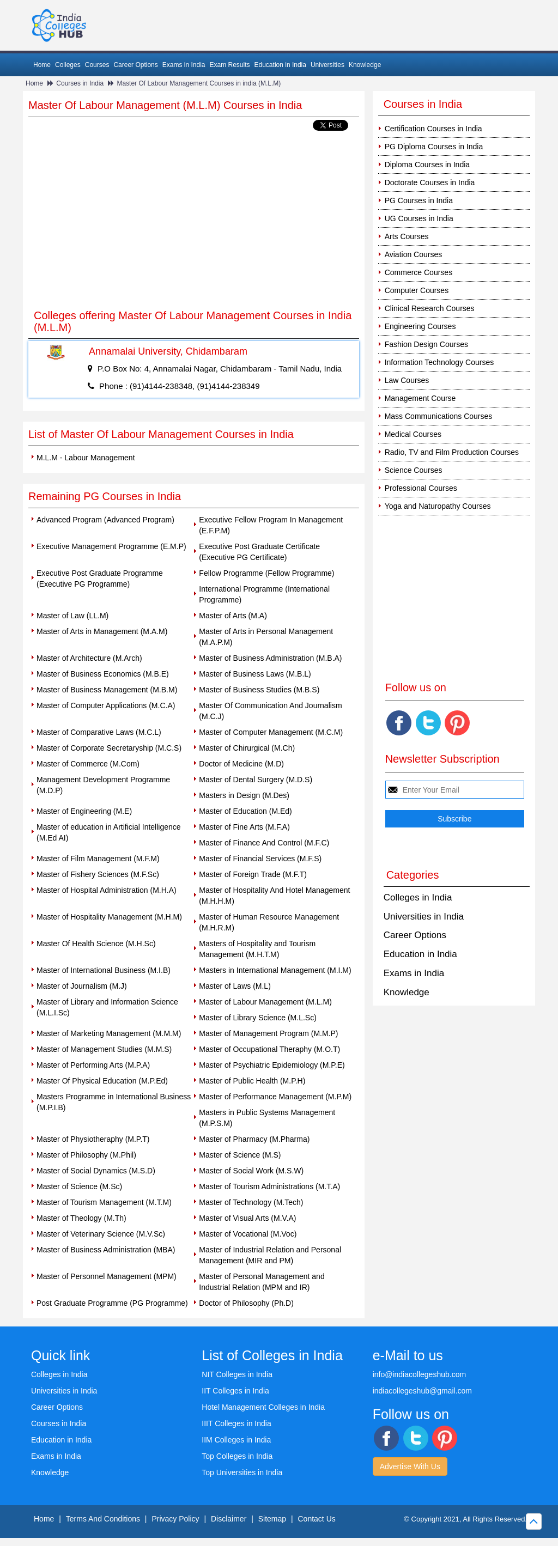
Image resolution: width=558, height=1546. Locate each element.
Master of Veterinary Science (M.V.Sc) (101, 1234)
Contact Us (317, 1518)
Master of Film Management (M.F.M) (98, 858)
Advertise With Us (410, 1466)
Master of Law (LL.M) (72, 615)
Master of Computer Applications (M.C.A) (106, 705)
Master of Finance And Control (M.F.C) (264, 842)
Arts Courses (407, 236)
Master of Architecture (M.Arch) (89, 658)
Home (42, 65)
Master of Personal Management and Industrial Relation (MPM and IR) (261, 1282)
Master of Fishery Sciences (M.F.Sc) (98, 874)
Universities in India (424, 916)
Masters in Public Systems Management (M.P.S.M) (267, 1118)
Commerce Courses (418, 272)
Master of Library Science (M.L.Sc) (258, 1017)
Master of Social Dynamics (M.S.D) (96, 1170)
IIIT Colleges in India (236, 1423)
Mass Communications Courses (439, 416)
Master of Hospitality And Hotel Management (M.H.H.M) (274, 895)
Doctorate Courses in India (430, 182)
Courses (97, 65)
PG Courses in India (419, 200)
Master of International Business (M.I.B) (104, 970)
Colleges (68, 65)
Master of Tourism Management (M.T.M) (104, 1202)
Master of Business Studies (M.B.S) (259, 689)
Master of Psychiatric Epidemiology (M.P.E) (271, 1065)
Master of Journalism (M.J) (82, 986)
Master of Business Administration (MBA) (106, 1249)
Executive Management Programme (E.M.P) (111, 546)
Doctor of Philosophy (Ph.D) (246, 1303)
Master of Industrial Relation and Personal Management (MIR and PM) (270, 1255)
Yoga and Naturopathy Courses (438, 506)
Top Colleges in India (237, 1456)
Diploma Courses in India (427, 164)
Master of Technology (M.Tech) (251, 1202)
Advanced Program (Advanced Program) (105, 519)
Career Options (135, 65)
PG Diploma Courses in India (434, 146)
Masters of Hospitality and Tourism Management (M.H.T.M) (257, 949)
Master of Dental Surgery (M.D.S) (255, 779)
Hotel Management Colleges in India (263, 1407)
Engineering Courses (420, 326)
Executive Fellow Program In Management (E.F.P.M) (271, 525)
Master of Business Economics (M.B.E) (103, 673)
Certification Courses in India (433, 128)
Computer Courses (417, 290)
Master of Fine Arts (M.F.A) (244, 827)
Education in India (280, 65)
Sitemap (272, 1518)
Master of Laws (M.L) (234, 986)
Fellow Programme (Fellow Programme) (266, 573)
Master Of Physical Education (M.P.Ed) (102, 1080)
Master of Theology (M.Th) (81, 1218)
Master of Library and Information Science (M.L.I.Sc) (107, 1007)
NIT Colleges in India (237, 1374)
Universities (327, 65)
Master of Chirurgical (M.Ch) (247, 748)
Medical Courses (413, 434)
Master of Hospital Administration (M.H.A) (107, 890)
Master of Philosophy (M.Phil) (86, 1155)
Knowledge (365, 65)
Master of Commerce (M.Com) (88, 763)
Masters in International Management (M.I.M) (275, 970)
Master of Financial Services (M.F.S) (260, 858)
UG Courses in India (419, 218)
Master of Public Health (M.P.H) (252, 1080)
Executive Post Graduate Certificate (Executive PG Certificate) (259, 552)
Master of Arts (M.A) (232, 615)
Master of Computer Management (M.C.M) (271, 732)
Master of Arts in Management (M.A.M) (102, 631)
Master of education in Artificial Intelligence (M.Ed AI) (109, 832)
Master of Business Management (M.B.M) (107, 689)
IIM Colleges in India (236, 1439)
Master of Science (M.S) (240, 1155)
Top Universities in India (242, 1472)
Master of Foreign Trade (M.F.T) (253, 874)
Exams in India (183, 65)
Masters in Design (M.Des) (244, 795)
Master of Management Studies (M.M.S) (104, 1049)
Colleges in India (418, 897)
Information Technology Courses (439, 362)
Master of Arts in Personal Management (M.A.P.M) (266, 637)
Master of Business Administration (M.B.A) (270, 658)
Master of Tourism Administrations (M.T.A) (269, 1186)
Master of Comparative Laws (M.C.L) (99, 732)
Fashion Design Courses (426, 344)
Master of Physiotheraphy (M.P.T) (93, 1139)
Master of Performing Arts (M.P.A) (93, 1065)
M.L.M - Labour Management (86, 457)
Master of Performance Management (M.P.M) (275, 1096)
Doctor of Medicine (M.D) (241, 763)
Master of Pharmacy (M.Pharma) (254, 1139)
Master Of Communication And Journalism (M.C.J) (270, 711)
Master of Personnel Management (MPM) (107, 1276)
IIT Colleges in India (235, 1390)
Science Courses (413, 470)
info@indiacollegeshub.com (419, 1374)
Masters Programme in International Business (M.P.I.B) (114, 1102)
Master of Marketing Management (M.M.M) (109, 1033)
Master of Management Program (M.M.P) (268, 1033)
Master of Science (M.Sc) (79, 1186)
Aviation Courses (413, 254)
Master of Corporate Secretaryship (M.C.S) (109, 748)
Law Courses (407, 380)
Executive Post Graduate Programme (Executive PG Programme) (100, 578)
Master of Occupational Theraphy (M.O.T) (269, 1049)
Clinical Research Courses (430, 308)
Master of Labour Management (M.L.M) (265, 1001)
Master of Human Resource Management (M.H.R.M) (269, 922)
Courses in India (80, 83)
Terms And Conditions (103, 1518)
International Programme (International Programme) (264, 594)
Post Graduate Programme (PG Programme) (112, 1303)
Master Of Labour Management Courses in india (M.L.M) (199, 83)
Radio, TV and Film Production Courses (452, 452)
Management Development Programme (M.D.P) (103, 785)
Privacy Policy (175, 1518)
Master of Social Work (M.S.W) (251, 1170)
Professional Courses (421, 488)
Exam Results (229, 65)
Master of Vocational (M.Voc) (247, 1234)
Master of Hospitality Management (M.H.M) (109, 916)
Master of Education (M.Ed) (245, 811)
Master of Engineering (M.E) (84, 811)
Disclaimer (228, 1518)
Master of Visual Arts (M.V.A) (247, 1218)
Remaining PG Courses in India (104, 496)
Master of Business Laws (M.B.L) (255, 673)
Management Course (420, 398)
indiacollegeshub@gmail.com (422, 1390)
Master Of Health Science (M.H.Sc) (96, 943)
